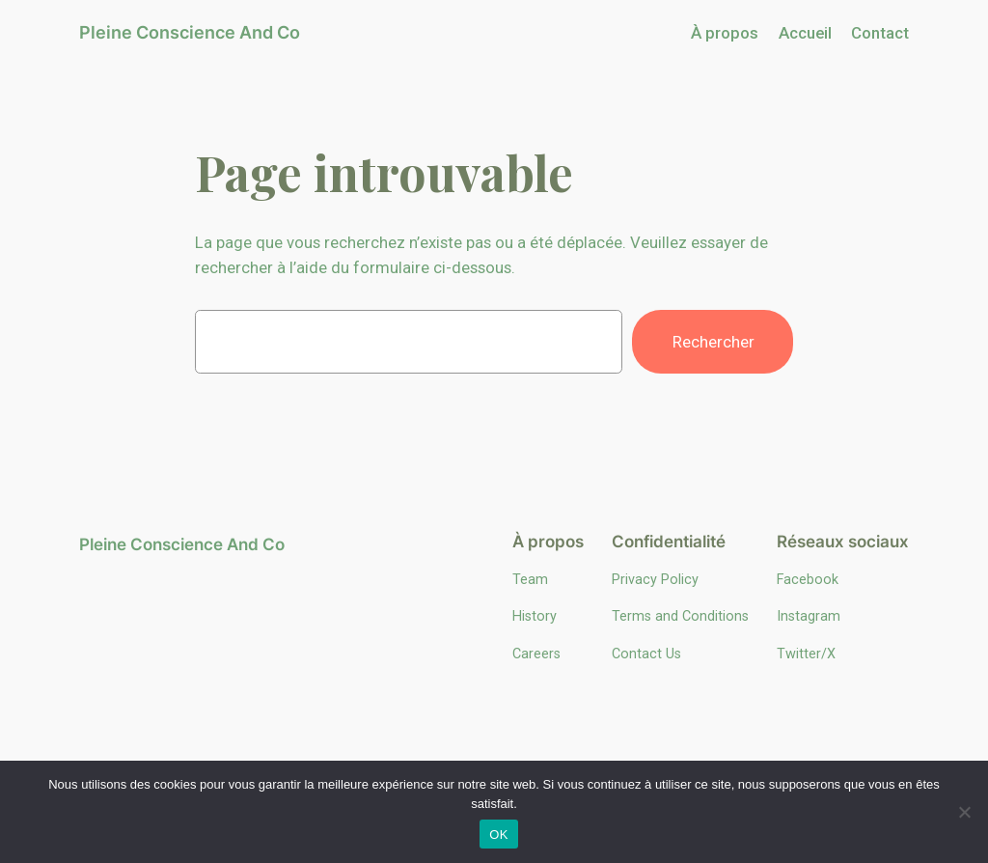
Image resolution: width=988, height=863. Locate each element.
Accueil (805, 32)
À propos (724, 32)
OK (498, 834)
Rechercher (713, 341)
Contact (880, 32)
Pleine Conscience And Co (189, 32)
